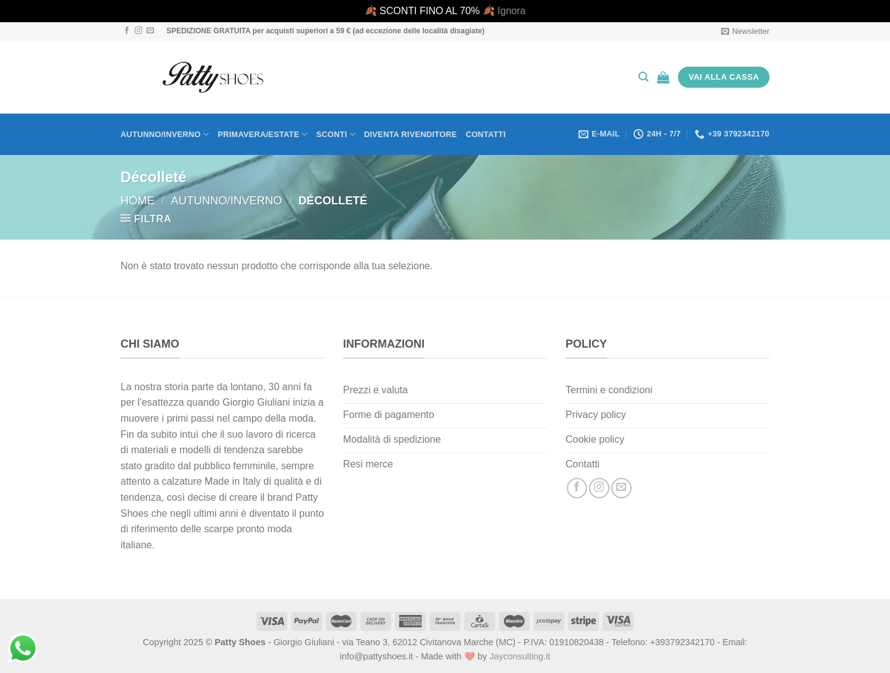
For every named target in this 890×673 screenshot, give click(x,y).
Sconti (335, 134)
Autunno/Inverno (165, 134)
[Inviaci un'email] (150, 31)
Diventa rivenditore (410, 134)
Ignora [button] (511, 11)
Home (138, 200)
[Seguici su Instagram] (138, 31)
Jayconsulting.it (520, 656)
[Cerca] (643, 77)
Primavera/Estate (263, 134)
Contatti (485, 134)
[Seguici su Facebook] (126, 31)
